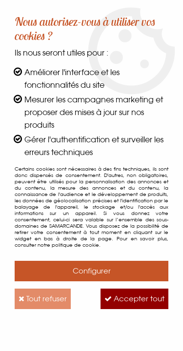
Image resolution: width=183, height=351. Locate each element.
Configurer (92, 271)
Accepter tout (134, 298)
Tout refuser (43, 298)
